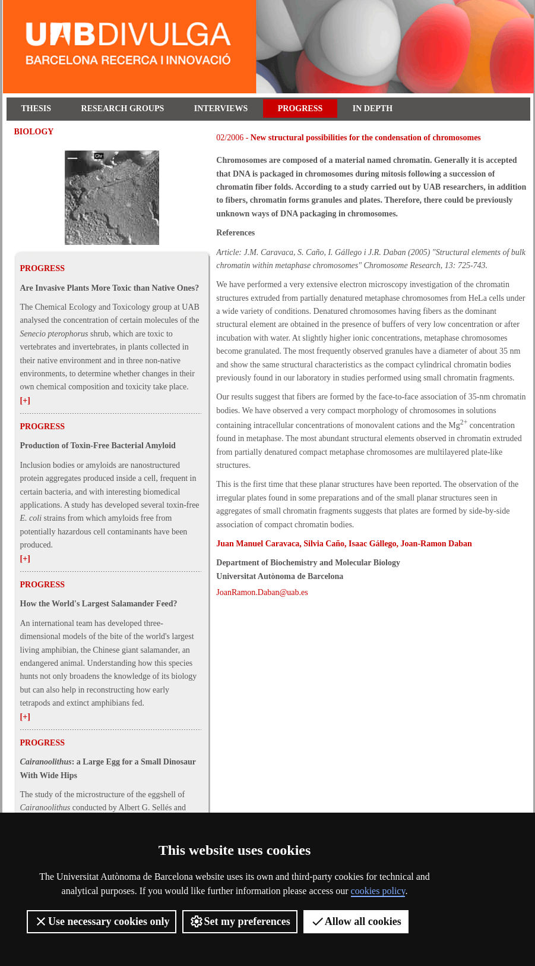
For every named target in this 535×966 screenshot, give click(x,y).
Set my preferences (239, 921)
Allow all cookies (356, 921)
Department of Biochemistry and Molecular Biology (308, 562)
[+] (25, 400)
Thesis (36, 108)
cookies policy (378, 891)
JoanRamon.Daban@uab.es (262, 592)
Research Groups (122, 108)
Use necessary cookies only (101, 921)
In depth (372, 108)
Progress (300, 108)
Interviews (221, 108)
